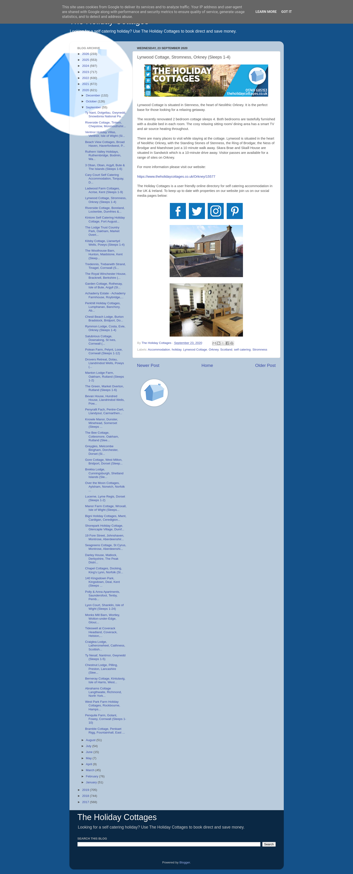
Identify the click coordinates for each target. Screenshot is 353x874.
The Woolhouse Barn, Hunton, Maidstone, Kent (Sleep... (104, 254)
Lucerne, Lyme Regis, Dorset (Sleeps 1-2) (105, 498)
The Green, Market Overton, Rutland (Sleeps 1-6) (104, 388)
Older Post (265, 365)
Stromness (259, 349)
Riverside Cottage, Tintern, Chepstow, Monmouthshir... (105, 124)
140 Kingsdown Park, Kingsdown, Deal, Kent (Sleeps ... (102, 581)
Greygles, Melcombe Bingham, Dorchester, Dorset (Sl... (101, 449)
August (91, 740)
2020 (86, 90)
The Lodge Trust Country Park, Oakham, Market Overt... (102, 231)
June (90, 752)
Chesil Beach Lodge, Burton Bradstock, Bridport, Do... (104, 318)
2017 (86, 802)
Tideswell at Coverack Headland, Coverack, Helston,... (101, 632)
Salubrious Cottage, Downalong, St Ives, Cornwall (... (100, 339)
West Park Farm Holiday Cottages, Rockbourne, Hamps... (102, 705)
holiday (176, 349)
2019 (86, 790)
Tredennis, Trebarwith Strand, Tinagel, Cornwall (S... (105, 266)
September (94, 107)
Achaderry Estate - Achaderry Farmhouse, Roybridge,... (105, 295)
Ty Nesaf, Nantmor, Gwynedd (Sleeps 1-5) (105, 657)
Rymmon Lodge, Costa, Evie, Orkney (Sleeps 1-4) (105, 328)
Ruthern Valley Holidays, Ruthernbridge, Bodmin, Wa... (103, 155)
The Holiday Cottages (117, 817)
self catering (242, 349)
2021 (86, 84)
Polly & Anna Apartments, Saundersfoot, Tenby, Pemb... (102, 595)
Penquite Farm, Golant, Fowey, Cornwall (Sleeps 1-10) (105, 719)
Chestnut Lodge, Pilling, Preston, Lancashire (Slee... (101, 668)
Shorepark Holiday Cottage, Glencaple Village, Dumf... (104, 527)
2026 (86, 54)
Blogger (184, 862)
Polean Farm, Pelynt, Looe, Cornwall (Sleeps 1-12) (104, 351)
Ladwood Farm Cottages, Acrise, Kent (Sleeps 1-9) (104, 190)
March (90, 770)
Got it (286, 12)
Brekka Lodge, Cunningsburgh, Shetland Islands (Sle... (104, 473)
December (93, 95)
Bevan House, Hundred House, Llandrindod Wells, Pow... (104, 399)
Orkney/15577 (176, 176)
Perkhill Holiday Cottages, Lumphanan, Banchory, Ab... (103, 306)
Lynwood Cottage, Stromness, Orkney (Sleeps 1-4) (105, 199)
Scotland (226, 349)
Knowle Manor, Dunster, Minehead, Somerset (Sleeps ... (101, 423)
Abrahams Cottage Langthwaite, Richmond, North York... (103, 692)
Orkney (214, 349)
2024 (86, 65)
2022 (86, 78)
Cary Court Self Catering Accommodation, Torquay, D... (104, 178)
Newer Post (148, 365)
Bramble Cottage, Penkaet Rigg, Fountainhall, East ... (105, 730)
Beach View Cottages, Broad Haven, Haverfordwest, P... (105, 143)
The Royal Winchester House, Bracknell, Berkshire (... (105, 275)
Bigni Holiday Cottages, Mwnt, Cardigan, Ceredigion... (105, 517)
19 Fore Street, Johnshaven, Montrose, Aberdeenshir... (104, 537)
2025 (86, 60)
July (89, 746)
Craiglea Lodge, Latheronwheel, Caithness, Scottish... (105, 645)
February (92, 776)
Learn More (266, 12)
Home (207, 365)
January (92, 782)
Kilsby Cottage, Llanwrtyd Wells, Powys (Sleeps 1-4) (104, 242)
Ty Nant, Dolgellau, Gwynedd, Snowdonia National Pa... (105, 114)
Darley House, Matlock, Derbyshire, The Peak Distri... (101, 558)
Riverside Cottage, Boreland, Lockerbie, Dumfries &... (105, 209)
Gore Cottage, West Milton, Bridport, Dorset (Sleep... (104, 461)
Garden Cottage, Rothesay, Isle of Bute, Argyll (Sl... (103, 285)
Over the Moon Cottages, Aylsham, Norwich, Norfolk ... (105, 486)
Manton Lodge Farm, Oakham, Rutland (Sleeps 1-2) (104, 376)
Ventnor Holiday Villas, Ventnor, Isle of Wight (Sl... (105, 134)
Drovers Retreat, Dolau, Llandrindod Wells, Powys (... (104, 363)
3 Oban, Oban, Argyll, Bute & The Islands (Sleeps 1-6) (105, 167)
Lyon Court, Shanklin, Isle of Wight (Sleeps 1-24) (104, 606)
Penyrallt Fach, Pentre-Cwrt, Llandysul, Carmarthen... (104, 411)
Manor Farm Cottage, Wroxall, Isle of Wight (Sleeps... (106, 507)
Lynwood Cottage (195, 349)
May (89, 758)
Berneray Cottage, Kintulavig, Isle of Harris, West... (105, 680)
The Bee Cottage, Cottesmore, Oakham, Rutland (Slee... (102, 436)
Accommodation (159, 349)
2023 (86, 72)
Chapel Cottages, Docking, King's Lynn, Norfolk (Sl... (104, 570)
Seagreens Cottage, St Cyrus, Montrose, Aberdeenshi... (105, 547)
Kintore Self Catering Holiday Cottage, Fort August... (105, 219)
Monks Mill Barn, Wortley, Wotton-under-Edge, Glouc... (102, 618)
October (92, 101)
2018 (86, 796)
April (89, 764)
